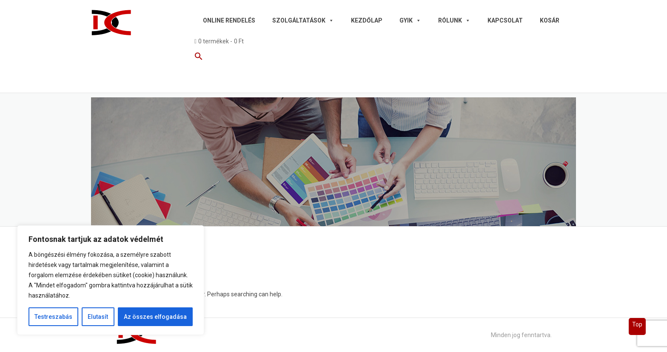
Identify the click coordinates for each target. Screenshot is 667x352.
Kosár (549, 20)
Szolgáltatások (303, 20)
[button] (382, 58)
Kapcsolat (505, 20)
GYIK (410, 20)
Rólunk (454, 20)
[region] (110, 280)
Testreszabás (53, 316)
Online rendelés (229, 20)
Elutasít (98, 316)
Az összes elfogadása (155, 316)
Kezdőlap (366, 20)
